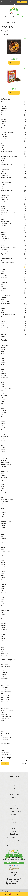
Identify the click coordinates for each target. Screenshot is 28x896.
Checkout (14, 788)
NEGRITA (3, 564)
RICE (2, 284)
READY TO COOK (5, 275)
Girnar (2, 430)
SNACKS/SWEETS (5, 303)
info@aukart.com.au (14, 845)
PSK (2, 601)
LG (1, 510)
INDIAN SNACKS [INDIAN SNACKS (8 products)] (5, 702)
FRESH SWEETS (5, 169)
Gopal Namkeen (5, 440)
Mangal (3, 527)
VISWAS (3, 649)
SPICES (3, 312)
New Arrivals (4, 243)
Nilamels (3, 571)
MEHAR (3, 540)
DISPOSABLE (4, 145)
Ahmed (3, 349)
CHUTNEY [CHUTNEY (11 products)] (3, 674)
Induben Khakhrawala (6, 464)
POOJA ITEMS (4, 267)
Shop (14, 817)
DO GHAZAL (4, 412)
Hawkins (3, 451)
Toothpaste (4, 323)
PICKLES (3, 260)
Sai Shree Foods (5, 610)
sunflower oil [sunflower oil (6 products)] (4, 741)
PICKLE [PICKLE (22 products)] (2, 727)
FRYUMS (3, 184)
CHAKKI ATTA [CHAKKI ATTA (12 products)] (4, 672)
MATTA (3, 532)
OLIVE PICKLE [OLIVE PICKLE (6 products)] (4, 712)
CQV (2, 397)
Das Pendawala (5, 406)
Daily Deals (3, 138)
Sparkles (3, 308)
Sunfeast (3, 625)
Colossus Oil (4, 395)
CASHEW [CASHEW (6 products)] (3, 668)
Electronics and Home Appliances (9, 156)
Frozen (2, 171)
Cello (2, 384)
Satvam (3, 614)
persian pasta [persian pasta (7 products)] (4, 725)
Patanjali (3, 588)
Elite (2, 419)
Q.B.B (2, 603)
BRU (2, 380)
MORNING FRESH (5, 551)
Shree (2, 621)
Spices (2, 310)
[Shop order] (14, 34)
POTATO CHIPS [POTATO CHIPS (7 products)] (4, 729)
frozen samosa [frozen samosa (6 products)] (4, 687)
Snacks (3, 299)
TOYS (2, 325)
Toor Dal (3, 321)
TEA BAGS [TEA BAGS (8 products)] (3, 750)
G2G (2, 425)
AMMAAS (3, 351)
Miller (2, 543)
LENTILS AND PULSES (6, 223)
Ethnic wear (4, 158)
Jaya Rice (3, 214)
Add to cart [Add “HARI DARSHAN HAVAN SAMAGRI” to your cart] (15, 93)
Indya (2, 469)
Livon (2, 514)
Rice (2, 286)
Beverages (3, 112)
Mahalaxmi (3, 519)
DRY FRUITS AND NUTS (6, 151)
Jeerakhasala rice (5, 217)
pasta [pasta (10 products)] (2, 722)
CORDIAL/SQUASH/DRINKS (7, 132)
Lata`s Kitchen (4, 506)
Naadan (3, 560)
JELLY (2, 219)
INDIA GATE (4, 460)
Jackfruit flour (4, 210)
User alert (14, 825)
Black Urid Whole (5, 117)
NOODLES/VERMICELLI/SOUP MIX (9, 247)
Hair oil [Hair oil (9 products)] (2, 693)
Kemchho (3, 482)
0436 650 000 (9, 4)
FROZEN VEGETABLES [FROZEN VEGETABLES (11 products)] (6, 691)
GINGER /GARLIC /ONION (7, 191)
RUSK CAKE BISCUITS (6, 295)
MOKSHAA (3, 545)
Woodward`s (4, 656)
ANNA (2, 358)
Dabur (2, 401)
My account (14, 802)
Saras (2, 612)
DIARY (2, 143)
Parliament (3, 584)
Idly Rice (3, 206)
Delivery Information (14, 794)
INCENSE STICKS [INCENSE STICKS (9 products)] (5, 695)
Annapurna (3, 360)
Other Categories (5, 256)
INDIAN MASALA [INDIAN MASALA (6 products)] (5, 699)
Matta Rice (3, 234)
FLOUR (2, 160)
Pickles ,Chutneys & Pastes (7, 262)
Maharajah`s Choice (6, 521)
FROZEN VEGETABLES (6, 177)
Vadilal (2, 645)
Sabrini (2, 608)
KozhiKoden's (4, 501)
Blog (14, 783)
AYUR (2, 104)
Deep (2, 408)
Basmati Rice (4, 110)
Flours (2, 162)
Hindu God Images (5, 201)
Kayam (2, 480)
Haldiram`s (3, 449)
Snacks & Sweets (5, 301)
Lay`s (2, 508)
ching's (2, 393)
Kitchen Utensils (5, 221)
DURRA (3, 414)
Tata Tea (3, 638)
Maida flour (3, 225)
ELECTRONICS (4, 154)
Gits (2, 432)
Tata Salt (3, 636)
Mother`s (3, 553)
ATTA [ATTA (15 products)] (2, 662)
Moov (2, 549)
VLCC (2, 651)
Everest (3, 421)
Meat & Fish (4, 236)
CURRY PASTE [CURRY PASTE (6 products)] (4, 683)
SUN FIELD (3, 623)
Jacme (2, 473)
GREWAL (3, 447)
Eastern (3, 417)
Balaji (2, 367)
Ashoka (3, 362)
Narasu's (3, 562)
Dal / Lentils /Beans (5, 141)
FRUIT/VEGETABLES (6, 182)
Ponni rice (3, 264)
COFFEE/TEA (4, 130)
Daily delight (4, 404)
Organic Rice (4, 254)
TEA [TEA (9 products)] (2, 748)
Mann (2, 530)
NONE (2, 245)
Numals (3, 573)
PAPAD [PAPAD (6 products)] (2, 720)
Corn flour (3, 134)
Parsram (3, 586)
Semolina (3, 297)
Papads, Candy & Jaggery (7, 258)
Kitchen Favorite (5, 490)
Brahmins (3, 373)
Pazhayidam (4, 593)
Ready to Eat (4, 280)
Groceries (3, 193)
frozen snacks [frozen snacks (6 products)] (4, 689)
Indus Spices (4, 467)
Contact (14, 791)
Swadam (3, 627)
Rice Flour (3, 288)
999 (2, 343)
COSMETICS (4, 136)
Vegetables (3, 334)
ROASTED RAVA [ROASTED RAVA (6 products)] (5, 733)
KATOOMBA (4, 477)
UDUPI (2, 640)
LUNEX (2, 517)
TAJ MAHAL (4, 629)
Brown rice (3, 119)
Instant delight (4, 471)
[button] (25, 39)
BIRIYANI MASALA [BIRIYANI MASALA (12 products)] (5, 666)
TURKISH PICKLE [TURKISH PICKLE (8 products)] (5, 752)
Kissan (2, 486)
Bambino (3, 369)
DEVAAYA (3, 410)
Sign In (14, 820)
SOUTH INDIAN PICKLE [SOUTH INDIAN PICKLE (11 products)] (6, 737)
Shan (2, 616)
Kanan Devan (4, 475)
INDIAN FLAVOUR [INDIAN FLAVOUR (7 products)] (5, 697)
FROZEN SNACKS (5, 175)
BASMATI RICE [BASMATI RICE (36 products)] (4, 664)
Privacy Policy (14, 808)
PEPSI (2, 595)
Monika (3, 547)
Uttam (2, 642)
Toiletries (3, 319)
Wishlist (14, 831)
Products (8, 22)
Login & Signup (18, 4)
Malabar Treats (4, 525)
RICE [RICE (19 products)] (2, 731)
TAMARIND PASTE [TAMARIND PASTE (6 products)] (5, 743)
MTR (2, 558)
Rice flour (3, 290)
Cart (14, 785)
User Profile (14, 828)
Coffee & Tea (4, 128)
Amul (2, 354)
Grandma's (3, 443)
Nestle (2, 569)
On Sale (14, 805)
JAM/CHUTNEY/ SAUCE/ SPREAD (9, 212)
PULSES (3, 271)
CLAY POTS (4, 123)
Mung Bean (3, 240)
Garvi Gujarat (4, 427)
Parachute (3, 580)
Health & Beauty (5, 195)
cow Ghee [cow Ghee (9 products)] (3, 676)
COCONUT (3, 125)
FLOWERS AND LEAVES (6, 164)
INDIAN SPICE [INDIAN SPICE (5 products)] (4, 704)
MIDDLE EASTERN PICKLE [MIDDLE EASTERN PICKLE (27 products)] (7, 710)
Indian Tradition (5, 462)
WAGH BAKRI (4, 653)
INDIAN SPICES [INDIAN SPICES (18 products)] (4, 706)
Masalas (3, 227)
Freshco (3, 423)
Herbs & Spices (4, 199)
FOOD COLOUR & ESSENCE (7, 167)
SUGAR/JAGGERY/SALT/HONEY (8, 314)
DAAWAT (3, 399)
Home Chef (4, 458)
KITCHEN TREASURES (6, 495)
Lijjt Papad (3, 512)
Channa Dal (3, 121)
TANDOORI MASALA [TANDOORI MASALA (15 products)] (6, 746)
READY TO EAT (4, 277)
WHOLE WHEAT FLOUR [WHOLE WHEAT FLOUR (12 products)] (6, 754)
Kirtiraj (2, 484)
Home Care (3, 204)
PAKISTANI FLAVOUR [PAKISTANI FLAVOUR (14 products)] (6, 714)
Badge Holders (4, 108)
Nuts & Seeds (4, 249)
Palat (2, 575)
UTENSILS (3, 332)
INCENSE (3, 208)
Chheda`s (3, 391)
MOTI (2, 556)
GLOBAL (3, 434)
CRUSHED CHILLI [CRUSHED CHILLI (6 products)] (5, 678)
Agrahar (3, 347)
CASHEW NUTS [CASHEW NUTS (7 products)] (4, 670)
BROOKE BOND (4, 377)
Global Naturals (5, 436)
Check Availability (22, 1)
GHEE (2, 186)
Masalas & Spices (5, 230)
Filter (5, 763)
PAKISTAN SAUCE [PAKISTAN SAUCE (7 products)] (5, 718)
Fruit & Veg (3, 180)
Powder (3, 269)
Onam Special (4, 251)
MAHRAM (3, 523)
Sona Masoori (4, 306)
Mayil (2, 534)
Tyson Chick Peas (5, 327)
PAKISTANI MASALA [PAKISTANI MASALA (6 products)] (6, 716)
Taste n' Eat (4, 632)
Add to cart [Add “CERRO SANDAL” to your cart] (15, 63)
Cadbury (3, 382)
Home (2, 22)
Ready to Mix (4, 282)
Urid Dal (3, 330)
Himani (2, 456)
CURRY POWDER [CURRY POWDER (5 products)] (5, 685)
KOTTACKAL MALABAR (7, 499)
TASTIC (3, 634)
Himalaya (3, 454)
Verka (2, 647)
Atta (2, 101)
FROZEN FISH (4, 173)
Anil (2, 356)
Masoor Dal (3, 232)
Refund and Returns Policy (14, 811)
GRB (2, 445)
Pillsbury (3, 597)
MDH (2, 536)
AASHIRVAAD (4, 345)
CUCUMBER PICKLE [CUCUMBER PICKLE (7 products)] (5, 681)
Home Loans (14, 800)
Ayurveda (3, 106)
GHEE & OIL (3, 188)
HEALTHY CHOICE (5, 197)
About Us (14, 780)
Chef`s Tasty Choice (6, 388)
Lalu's (2, 503)
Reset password (14, 814)
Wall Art (3, 336)
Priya (2, 599)
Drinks (2, 147)
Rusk (2, 293)
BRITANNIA (4, 375)
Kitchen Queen (4, 493)
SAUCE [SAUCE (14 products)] (2, 735)
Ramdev (3, 606)
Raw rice (3, 273)
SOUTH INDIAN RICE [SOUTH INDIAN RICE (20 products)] (5, 739)
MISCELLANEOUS (5, 238)
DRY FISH (3, 149)
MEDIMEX (3, 538)
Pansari (3, 577)
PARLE (2, 582)
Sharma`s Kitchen (5, 619)
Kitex (2, 497)
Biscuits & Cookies (5, 115)
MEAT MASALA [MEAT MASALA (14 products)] (5, 708)
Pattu (2, 590)
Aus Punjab (4, 364)
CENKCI (3, 386)
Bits (2, 371)
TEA (2, 317)
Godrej (2, 438)
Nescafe (3, 566)
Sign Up (14, 822)
